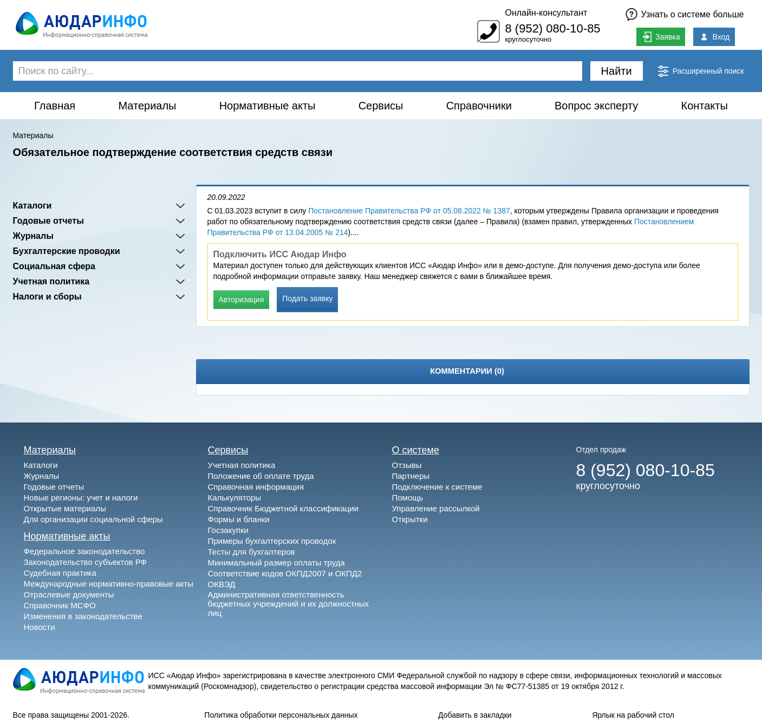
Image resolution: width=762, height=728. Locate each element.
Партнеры (411, 475)
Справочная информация (256, 486)
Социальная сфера (54, 266)
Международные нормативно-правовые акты (109, 583)
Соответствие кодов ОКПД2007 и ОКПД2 (285, 573)
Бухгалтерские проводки (66, 251)
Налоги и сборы (47, 296)
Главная (54, 106)
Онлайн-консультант (546, 12)
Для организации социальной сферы (93, 519)
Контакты (704, 106)
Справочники (479, 106)
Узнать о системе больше (692, 14)
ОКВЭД (222, 584)
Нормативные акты (267, 106)
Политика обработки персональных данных (280, 715)
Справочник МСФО (60, 605)
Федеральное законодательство (84, 551)
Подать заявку (307, 298)
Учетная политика (51, 281)
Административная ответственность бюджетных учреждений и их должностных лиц (288, 604)
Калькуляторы (235, 497)
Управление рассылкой (436, 508)
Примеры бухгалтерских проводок (272, 540)
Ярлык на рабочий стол (633, 715)
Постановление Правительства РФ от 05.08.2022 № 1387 (409, 210)
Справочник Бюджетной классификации (283, 508)
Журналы (33, 235)
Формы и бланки (239, 519)
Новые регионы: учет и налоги (81, 497)
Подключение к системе (437, 486)
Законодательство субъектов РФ (85, 562)
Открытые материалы (65, 508)
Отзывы (407, 465)
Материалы (147, 106)
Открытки (410, 519)
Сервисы (381, 106)
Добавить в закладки (475, 715)
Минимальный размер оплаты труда (276, 562)
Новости (39, 627)
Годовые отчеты (48, 220)
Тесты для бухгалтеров (251, 551)
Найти (616, 71)
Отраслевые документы (69, 594)
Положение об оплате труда (261, 475)
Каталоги (32, 205)
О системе (416, 450)
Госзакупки (228, 530)
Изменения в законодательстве (83, 616)
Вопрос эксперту (596, 106)
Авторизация (241, 299)
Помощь (408, 497)
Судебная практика (60, 572)
